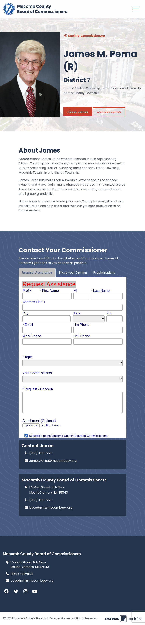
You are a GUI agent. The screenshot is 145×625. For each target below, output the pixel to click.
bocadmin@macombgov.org (31, 580)
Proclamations (104, 272)
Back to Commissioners (84, 36)
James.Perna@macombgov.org (53, 460)
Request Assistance (37, 272)
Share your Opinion (73, 272)
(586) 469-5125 (21, 574)
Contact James (109, 112)
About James (77, 112)
